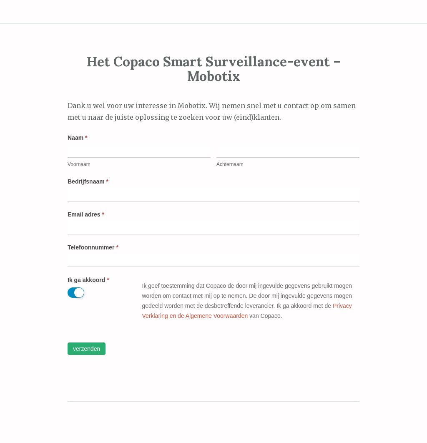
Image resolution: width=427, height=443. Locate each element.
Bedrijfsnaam (88, 181)
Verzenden (86, 348)
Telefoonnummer (93, 247)
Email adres (86, 214)
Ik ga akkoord (88, 280)
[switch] (76, 292)
